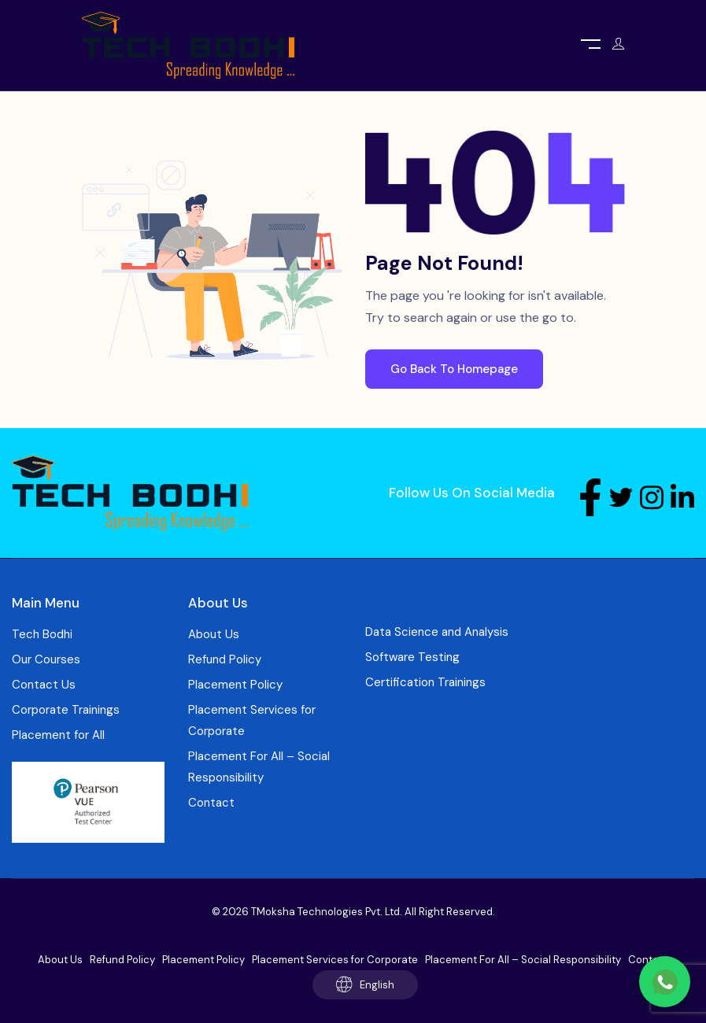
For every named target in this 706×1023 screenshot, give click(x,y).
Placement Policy (235, 684)
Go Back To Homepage (454, 369)
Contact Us (44, 684)
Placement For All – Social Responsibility (259, 766)
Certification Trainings (425, 682)
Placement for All (58, 735)
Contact (211, 803)
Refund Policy (224, 659)
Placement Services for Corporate (252, 720)
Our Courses (46, 659)
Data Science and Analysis (436, 632)
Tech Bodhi (42, 634)
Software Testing (412, 657)
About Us (213, 634)
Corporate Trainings (66, 710)
